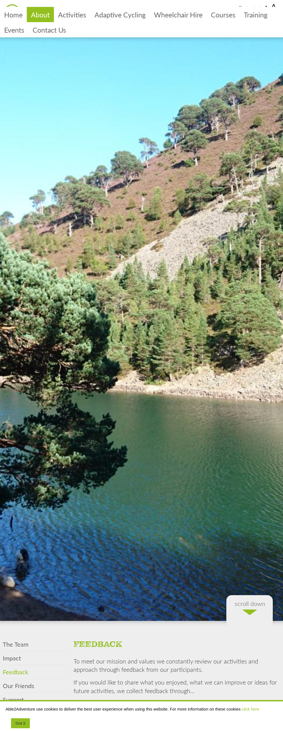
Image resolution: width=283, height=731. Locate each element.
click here (250, 709)
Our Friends (18, 685)
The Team (15, 644)
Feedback (15, 671)
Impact (12, 658)
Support (13, 699)
